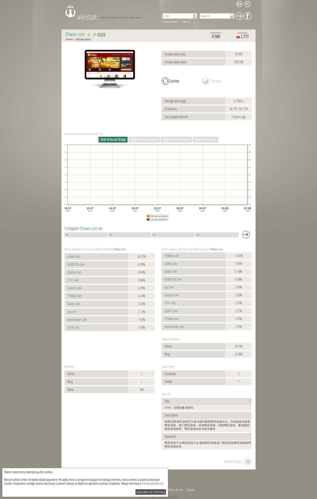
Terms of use (175, 490)
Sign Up (186, 22)
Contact (190, 490)
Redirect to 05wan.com (95, 34)
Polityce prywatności (152, 483)
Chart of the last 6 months (176, 140)
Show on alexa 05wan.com (89, 34)
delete (101, 34)
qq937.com (171, 311)
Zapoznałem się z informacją (150, 492)
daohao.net (74, 272)
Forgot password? (171, 22)
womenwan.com (77, 319)
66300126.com (76, 264)
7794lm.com (75, 296)
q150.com (73, 327)
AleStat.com (110, 12)
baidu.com (74, 304)
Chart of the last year (205, 140)
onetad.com (172, 295)
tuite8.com (74, 256)
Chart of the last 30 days (113, 140)
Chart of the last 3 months (144, 140)
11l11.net (73, 280)
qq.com (72, 312)
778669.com (172, 256)
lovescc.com (74, 288)
